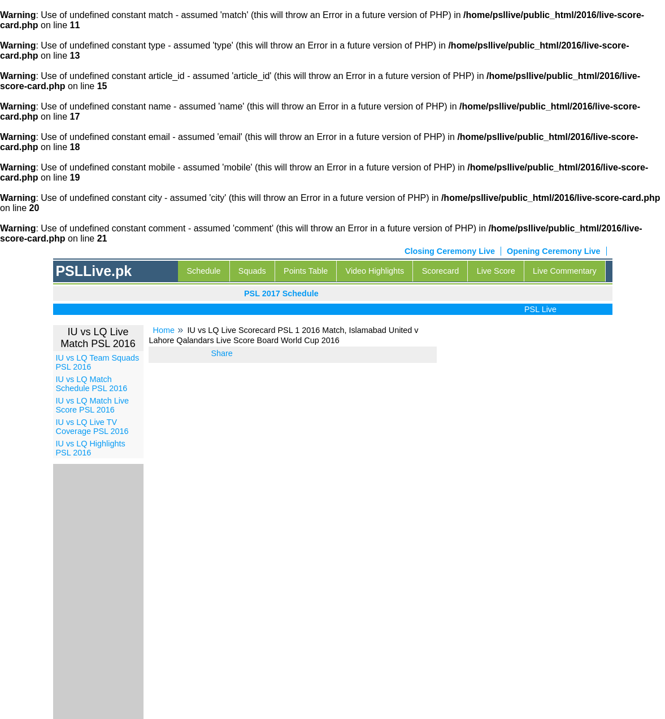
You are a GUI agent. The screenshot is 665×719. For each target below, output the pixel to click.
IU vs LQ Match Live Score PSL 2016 (92, 405)
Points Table (306, 270)
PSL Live (543, 309)
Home (164, 330)
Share (221, 353)
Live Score (496, 270)
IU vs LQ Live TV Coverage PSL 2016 (92, 427)
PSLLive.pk (93, 271)
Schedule (203, 270)
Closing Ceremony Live (450, 251)
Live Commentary (565, 270)
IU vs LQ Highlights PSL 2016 (90, 448)
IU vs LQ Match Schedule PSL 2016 (92, 384)
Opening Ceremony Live (554, 251)
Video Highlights (375, 270)
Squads (252, 270)
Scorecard (440, 270)
